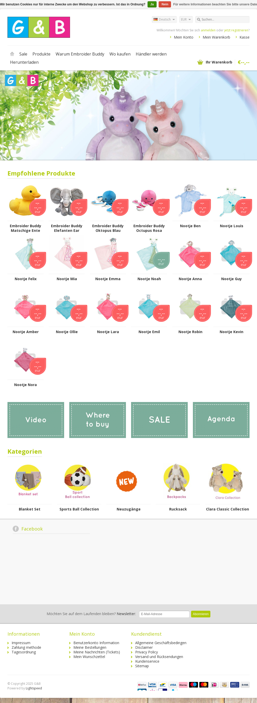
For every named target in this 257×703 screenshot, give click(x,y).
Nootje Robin (190, 332)
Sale (23, 54)
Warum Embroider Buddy (80, 54)
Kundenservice (147, 661)
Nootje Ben (190, 226)
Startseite (12, 54)
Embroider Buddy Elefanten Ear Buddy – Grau (66, 228)
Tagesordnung (24, 652)
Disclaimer (144, 647)
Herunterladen (24, 62)
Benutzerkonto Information (96, 642)
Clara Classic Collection (227, 509)
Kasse (244, 37)
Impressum (21, 642)
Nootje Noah (149, 279)
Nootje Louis (231, 226)
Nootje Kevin (231, 332)
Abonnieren (201, 614)
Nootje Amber (26, 332)
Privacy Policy (146, 652)
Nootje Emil (149, 332)
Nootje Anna (190, 279)
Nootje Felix (26, 279)
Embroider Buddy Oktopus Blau (108, 228)
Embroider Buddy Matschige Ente (25, 228)
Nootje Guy (231, 279)
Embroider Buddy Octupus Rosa (149, 228)
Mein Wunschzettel (89, 656)
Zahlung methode (26, 647)
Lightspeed (34, 688)
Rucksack (178, 509)
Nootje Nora (25, 384)
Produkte (41, 54)
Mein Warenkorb (216, 37)
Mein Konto (183, 37)
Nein (164, 4)
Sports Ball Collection (79, 509)
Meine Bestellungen (89, 647)
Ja (152, 4)
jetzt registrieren (236, 30)
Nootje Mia (67, 279)
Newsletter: (91, 613)
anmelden (208, 30)
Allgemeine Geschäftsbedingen (160, 642)
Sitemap (142, 665)
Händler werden (151, 54)
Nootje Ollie (67, 332)
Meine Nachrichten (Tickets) (96, 652)
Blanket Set (29, 509)
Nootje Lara (108, 332)
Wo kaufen (120, 54)
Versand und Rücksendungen (159, 656)
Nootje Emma (108, 279)
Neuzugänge (129, 509)
